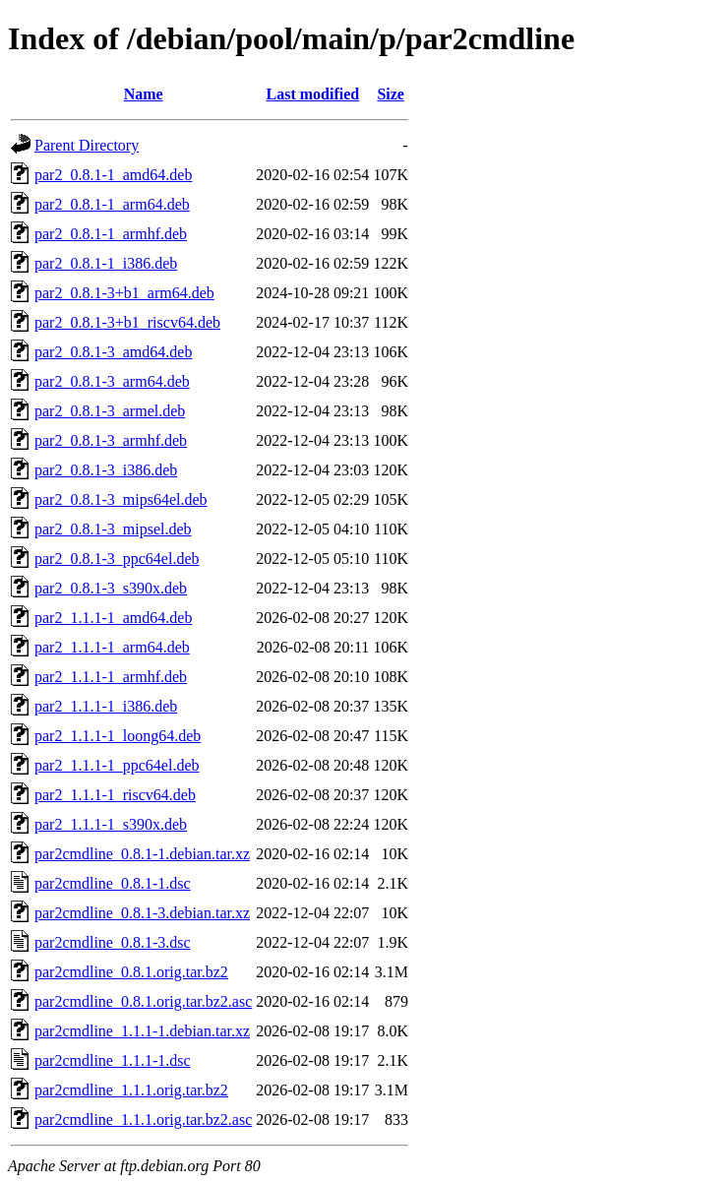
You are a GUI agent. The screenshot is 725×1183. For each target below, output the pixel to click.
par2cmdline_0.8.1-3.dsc (112, 942)
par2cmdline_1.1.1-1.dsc (112, 1060)
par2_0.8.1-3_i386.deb (105, 470)
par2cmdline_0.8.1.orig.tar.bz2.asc (143, 1001)
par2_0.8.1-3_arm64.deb (112, 381)
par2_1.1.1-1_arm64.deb (112, 647)
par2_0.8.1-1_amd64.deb (113, 174)
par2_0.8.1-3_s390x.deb (110, 588)
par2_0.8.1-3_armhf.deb (110, 440)
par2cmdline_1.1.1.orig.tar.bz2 (131, 1090)
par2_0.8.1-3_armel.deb (109, 411)
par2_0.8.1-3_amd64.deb (113, 351)
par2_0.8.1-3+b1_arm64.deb (124, 292)
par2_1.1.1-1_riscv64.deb (115, 794)
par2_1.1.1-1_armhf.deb (110, 676)
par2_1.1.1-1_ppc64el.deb (117, 765)
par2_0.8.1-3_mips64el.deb (121, 499)
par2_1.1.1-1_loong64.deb (117, 735)
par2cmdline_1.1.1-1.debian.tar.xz (142, 1031)
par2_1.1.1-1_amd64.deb (113, 617)
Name (143, 94)
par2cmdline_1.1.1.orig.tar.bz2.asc (143, 1119)
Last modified (312, 94)
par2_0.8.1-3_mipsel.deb (113, 529)
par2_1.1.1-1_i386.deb (105, 706)
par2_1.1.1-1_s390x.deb (110, 824)
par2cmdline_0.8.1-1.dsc (112, 883)
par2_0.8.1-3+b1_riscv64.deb (127, 322)
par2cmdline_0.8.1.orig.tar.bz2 (131, 972)
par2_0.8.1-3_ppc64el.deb (117, 558)
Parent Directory (86, 145)
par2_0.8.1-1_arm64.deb (112, 204)
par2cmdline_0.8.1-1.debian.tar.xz (142, 853)
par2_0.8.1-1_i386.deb (105, 263)
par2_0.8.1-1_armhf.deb (110, 233)
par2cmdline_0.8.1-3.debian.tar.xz (142, 912)
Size (390, 94)
